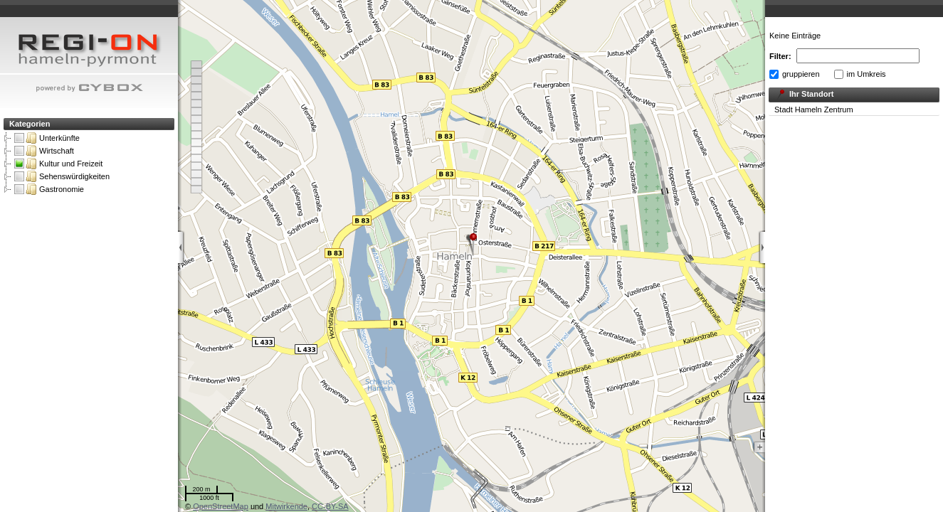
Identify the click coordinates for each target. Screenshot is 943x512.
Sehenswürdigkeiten (62, 176)
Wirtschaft (44, 150)
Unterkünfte (47, 138)
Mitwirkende (286, 506)
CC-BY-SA (330, 506)
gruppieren (801, 74)
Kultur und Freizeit (58, 163)
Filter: (780, 56)
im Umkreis (866, 74)
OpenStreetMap (220, 506)
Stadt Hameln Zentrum (813, 109)
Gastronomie (49, 189)
